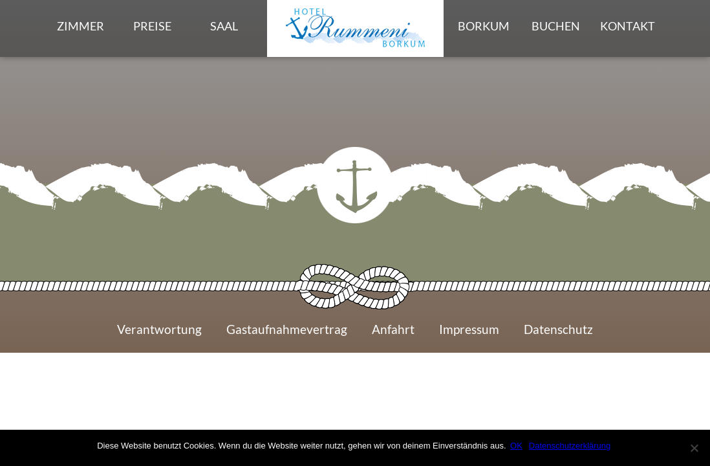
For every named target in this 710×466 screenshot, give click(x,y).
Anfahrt (393, 334)
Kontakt (629, 27)
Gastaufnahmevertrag (286, 334)
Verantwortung (158, 334)
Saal (224, 27)
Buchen (555, 27)
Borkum (484, 27)
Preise (152, 27)
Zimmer (80, 27)
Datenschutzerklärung (571, 445)
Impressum (469, 334)
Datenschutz (559, 334)
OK (519, 445)
